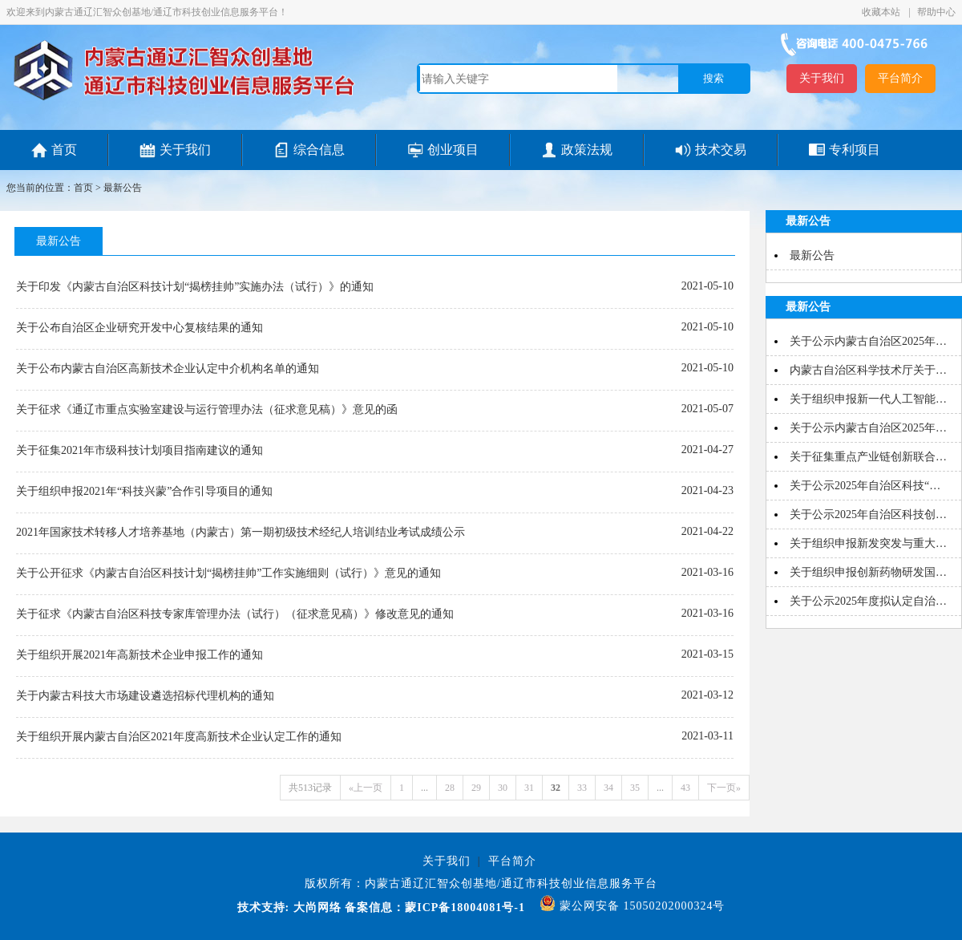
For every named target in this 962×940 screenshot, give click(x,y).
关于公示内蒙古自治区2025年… (868, 341)
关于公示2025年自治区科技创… (868, 514)
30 (502, 787)
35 (635, 787)
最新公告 (122, 187)
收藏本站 (882, 12)
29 (476, 787)
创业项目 (453, 149)
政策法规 (586, 149)
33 (582, 787)
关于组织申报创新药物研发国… (868, 572)
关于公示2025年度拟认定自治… (868, 601)
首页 (64, 149)
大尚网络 (315, 908)
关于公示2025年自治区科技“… (865, 486)
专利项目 (854, 149)
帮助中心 (936, 12)
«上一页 (365, 787)
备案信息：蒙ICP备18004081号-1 (435, 908)
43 (685, 787)
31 (529, 787)
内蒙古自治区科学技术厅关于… (868, 370)
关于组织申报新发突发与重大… (868, 543)
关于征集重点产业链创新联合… (868, 457)
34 (608, 787)
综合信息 (319, 149)
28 (450, 787)
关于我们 (821, 78)
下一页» (724, 787)
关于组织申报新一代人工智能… (868, 399)
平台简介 (900, 78)
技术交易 (720, 149)
